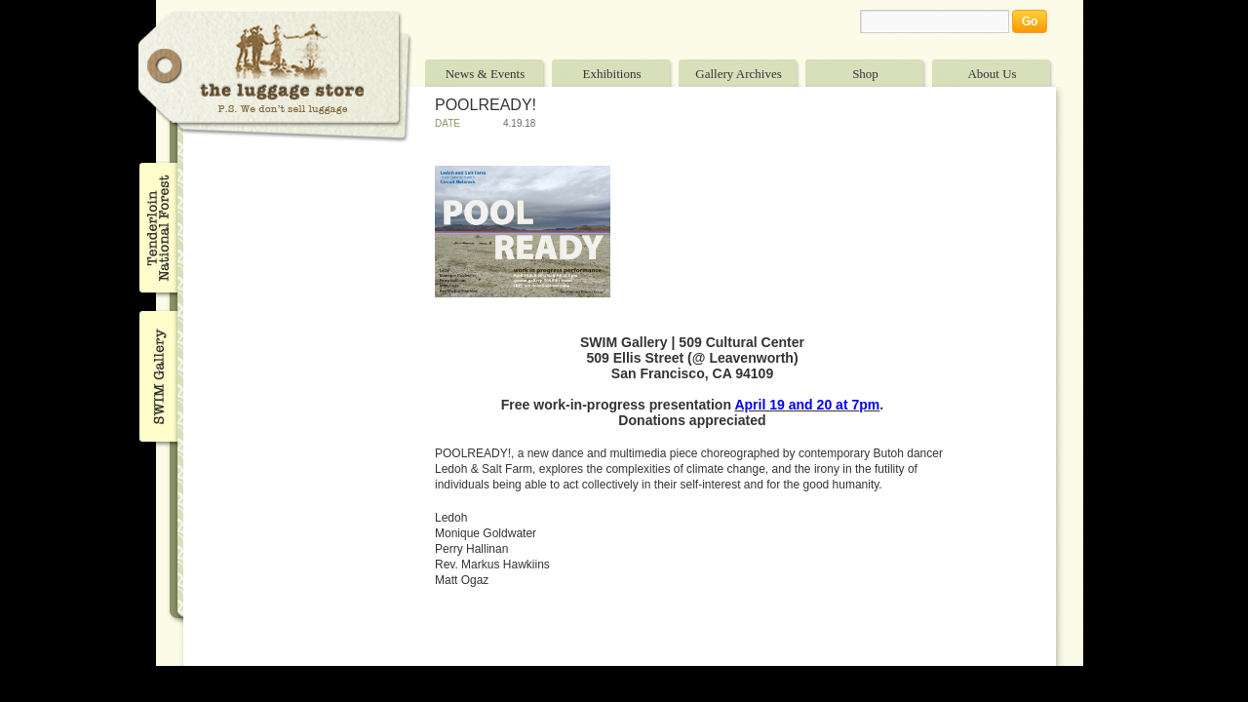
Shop (865, 73)
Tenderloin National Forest (156, 227)
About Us (991, 73)
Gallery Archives (738, 73)
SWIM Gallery (156, 373)
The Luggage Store (274, 76)
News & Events (486, 73)
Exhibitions (612, 73)
